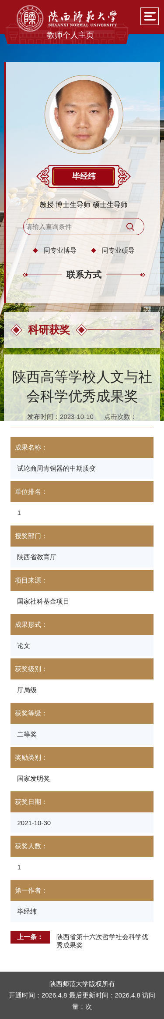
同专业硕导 (118, 250)
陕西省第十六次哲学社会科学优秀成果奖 (102, 941)
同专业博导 (60, 250)
